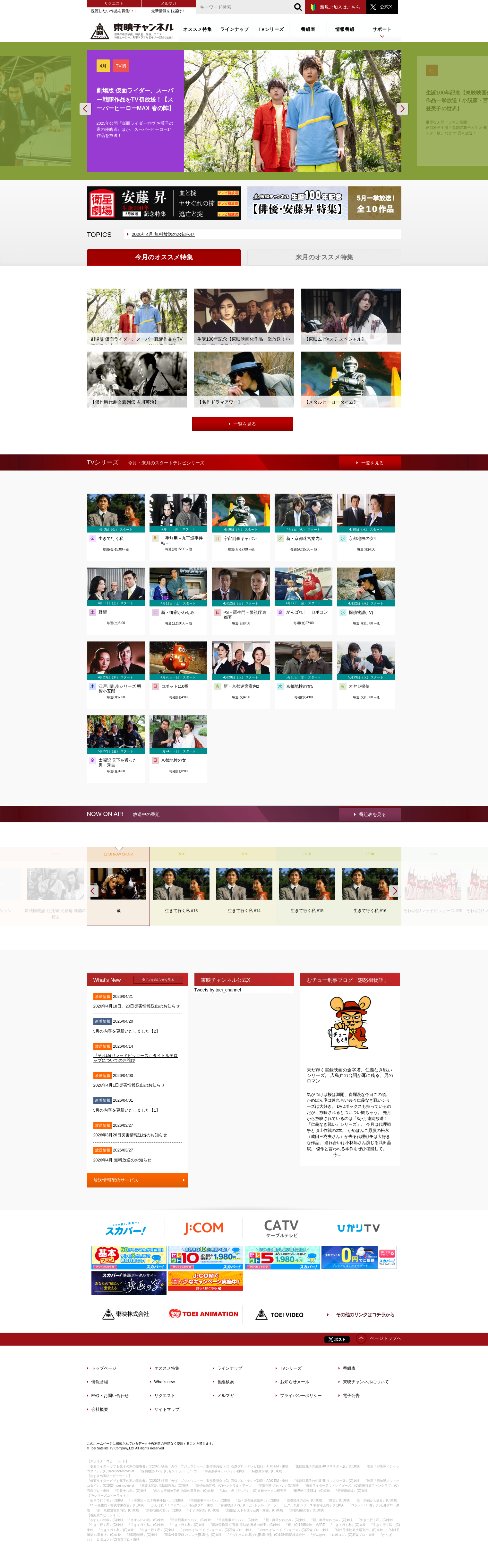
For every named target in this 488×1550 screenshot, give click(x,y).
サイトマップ (164, 1409)
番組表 (308, 29)
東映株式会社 (126, 1314)
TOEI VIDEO (281, 1314)
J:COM (203, 1228)
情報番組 (345, 29)
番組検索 (223, 1382)
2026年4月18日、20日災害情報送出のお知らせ (136, 1006)
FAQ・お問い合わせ (108, 1395)
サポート (382, 33)
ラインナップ (234, 29)
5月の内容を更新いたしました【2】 (126, 1031)
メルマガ (168, 3)
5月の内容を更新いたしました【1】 (126, 1110)
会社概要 (97, 1409)
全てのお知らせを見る (158, 979)
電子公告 (349, 1395)
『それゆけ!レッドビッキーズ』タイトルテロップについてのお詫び (135, 1058)
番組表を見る (370, 814)
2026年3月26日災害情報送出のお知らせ (130, 1135)
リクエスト (114, 3)
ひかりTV (359, 1228)
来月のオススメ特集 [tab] (324, 257)
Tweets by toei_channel (217, 989)
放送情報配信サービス (140, 1178)
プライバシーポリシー (299, 1395)
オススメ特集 (197, 29)
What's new (162, 1382)
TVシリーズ (271, 29)
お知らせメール (292, 1382)
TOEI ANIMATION (203, 1314)
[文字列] (250, 7)
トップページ (101, 1368)
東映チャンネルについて (363, 1382)
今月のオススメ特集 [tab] (164, 257)
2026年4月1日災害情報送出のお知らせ (129, 1085)
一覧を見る (242, 423)
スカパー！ (126, 1228)
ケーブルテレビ (281, 1228)
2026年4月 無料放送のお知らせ (161, 234)
